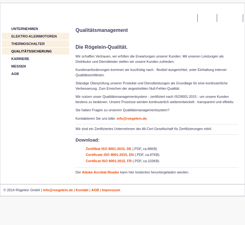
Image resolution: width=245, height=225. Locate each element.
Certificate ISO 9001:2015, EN (110, 155)
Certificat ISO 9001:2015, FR (108, 161)
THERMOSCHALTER (28, 44)
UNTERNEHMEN (24, 29)
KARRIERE (20, 59)
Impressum (111, 190)
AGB (15, 74)
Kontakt (82, 190)
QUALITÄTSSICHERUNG (31, 51)
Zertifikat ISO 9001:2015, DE (108, 149)
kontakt (207, 17)
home (190, 17)
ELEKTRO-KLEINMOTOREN (34, 36)
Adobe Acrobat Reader (100, 172)
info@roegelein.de (132, 118)
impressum (230, 17)
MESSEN (18, 66)
